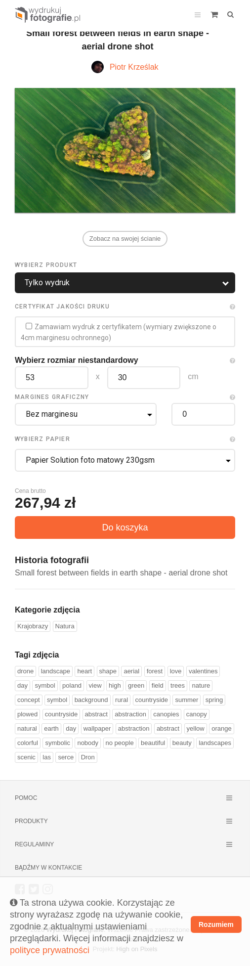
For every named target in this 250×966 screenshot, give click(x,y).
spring (214, 699)
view (95, 685)
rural (121, 699)
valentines (203, 671)
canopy (196, 714)
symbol (45, 685)
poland (72, 685)
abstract (96, 714)
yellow (196, 728)
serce (66, 757)
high (115, 685)
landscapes (215, 742)
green (136, 685)
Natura (65, 626)
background (91, 699)
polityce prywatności (49, 950)
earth (51, 728)
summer (186, 699)
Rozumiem (216, 924)
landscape (55, 671)
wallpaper (97, 728)
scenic (26, 757)
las (46, 757)
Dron (88, 757)
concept (28, 699)
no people (120, 742)
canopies (166, 714)
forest (155, 671)
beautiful (153, 742)
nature (201, 685)
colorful (27, 742)
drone (25, 671)
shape (108, 671)
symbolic (57, 742)
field (158, 685)
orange (221, 728)
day (22, 685)
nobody (87, 742)
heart (84, 671)
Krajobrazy (32, 626)
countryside (151, 699)
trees (177, 685)
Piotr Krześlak (134, 67)
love (176, 671)
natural (27, 728)
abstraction (130, 714)
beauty (182, 742)
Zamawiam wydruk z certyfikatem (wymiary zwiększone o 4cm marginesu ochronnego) (118, 332)
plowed (27, 714)
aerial (131, 671)
